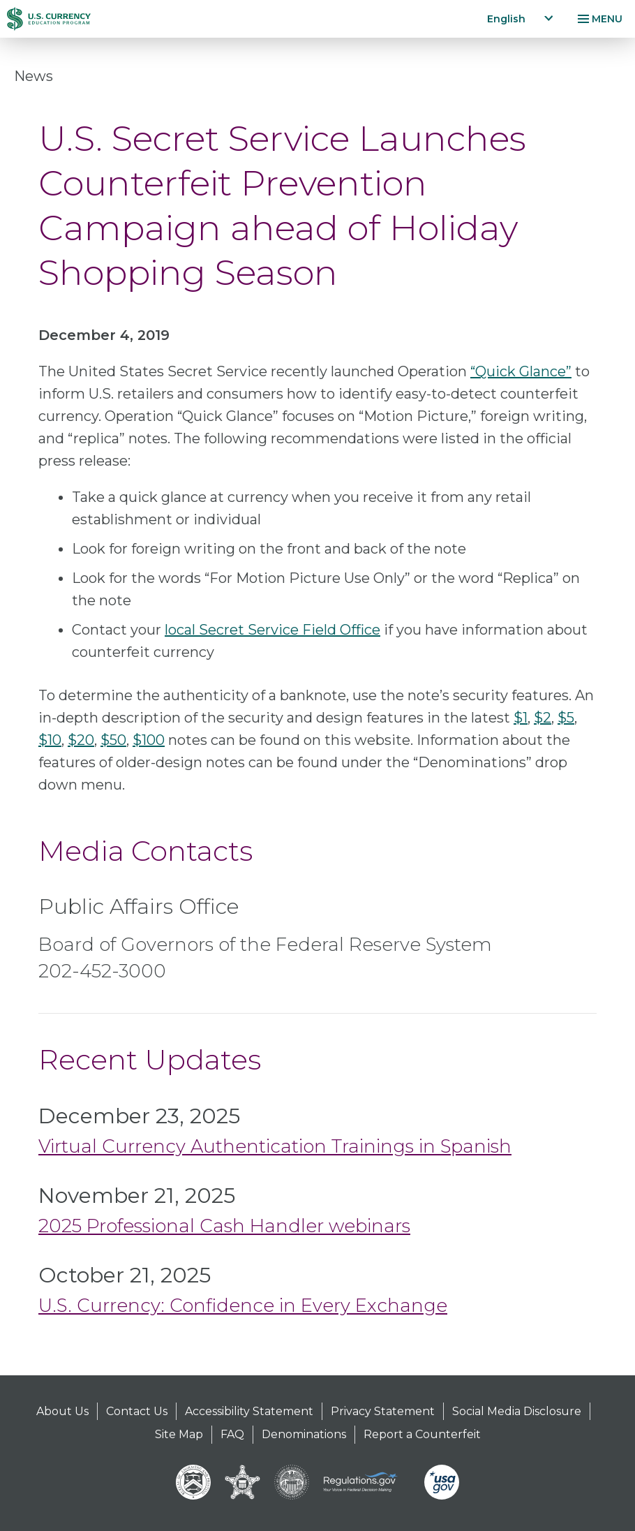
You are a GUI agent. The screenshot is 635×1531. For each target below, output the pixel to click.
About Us (62, 1411)
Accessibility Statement (249, 1411)
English (506, 19)
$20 (81, 740)
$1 (521, 717)
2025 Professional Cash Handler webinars (224, 1226)
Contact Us (136, 1411)
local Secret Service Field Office (272, 629)
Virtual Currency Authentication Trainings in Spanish (274, 1146)
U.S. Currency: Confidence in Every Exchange (242, 1305)
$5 (566, 717)
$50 (113, 740)
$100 (149, 740)
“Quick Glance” (521, 371)
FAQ (232, 1434)
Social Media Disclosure (516, 1411)
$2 (542, 717)
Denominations (304, 1434)
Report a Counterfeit (422, 1434)
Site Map (179, 1434)
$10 (49, 740)
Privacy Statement (383, 1411)
